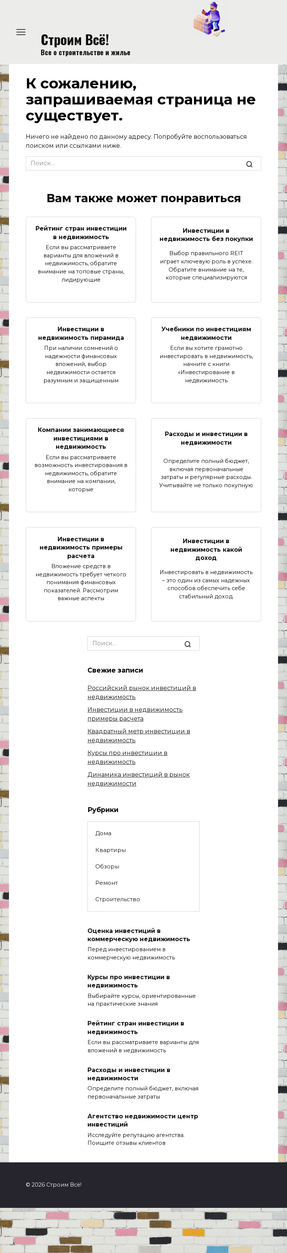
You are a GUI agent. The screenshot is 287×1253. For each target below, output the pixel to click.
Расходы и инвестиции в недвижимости (206, 438)
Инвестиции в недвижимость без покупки (206, 234)
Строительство (117, 899)
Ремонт (106, 882)
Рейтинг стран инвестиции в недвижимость (81, 232)
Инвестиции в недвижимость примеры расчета (81, 547)
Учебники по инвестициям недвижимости (206, 333)
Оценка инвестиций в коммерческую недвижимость (138, 934)
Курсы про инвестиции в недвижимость (128, 981)
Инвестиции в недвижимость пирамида (81, 333)
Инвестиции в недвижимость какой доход (206, 549)
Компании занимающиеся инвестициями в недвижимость (81, 438)
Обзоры (107, 866)
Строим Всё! (75, 39)
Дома (103, 833)
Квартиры (110, 849)
